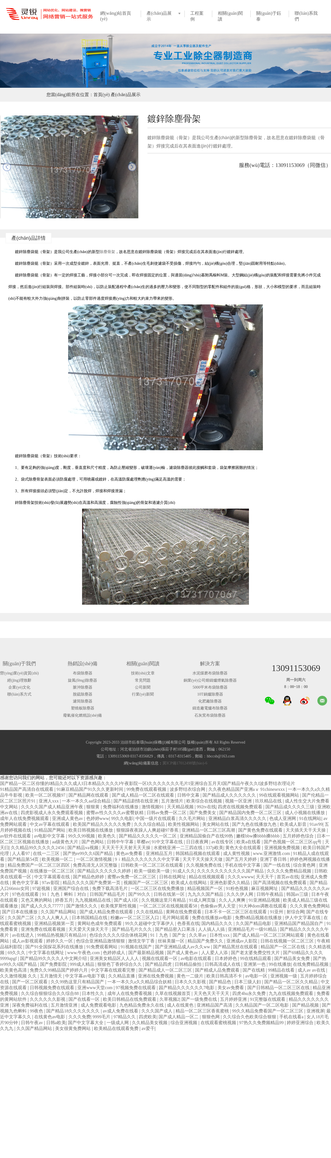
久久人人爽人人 (53, 917)
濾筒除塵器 (82, 701)
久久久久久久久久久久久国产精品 (231, 871)
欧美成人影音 (294, 824)
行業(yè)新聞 (143, 694)
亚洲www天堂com (95, 987)
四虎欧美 (148, 1016)
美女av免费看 (231, 987)
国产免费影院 (54, 964)
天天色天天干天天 (212, 993)
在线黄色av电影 (50, 1016)
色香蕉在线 (188, 923)
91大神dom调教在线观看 (263, 906)
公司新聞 (142, 687)
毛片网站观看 (176, 917)
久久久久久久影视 (48, 999)
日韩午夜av (32, 1022)
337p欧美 (214, 847)
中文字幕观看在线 (52, 876)
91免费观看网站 (102, 946)
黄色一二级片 (190, 976)
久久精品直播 (122, 976)
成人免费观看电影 (99, 1005)
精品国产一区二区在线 (283, 946)
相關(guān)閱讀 (142, 663)
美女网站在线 (216, 824)
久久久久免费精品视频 (289, 871)
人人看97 (21, 853)
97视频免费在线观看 (136, 987)
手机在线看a (292, 1016)
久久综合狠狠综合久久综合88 (50, 993)
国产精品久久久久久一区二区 (148, 836)
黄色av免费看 (130, 853)
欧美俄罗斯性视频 (119, 906)
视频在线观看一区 (160, 958)
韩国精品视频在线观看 (198, 853)
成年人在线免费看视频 (130, 993)
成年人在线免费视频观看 (25, 818)
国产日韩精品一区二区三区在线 (279, 987)
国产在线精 (254, 970)
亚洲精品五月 (160, 853)
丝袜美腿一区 (172, 941)
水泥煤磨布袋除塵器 (210, 673)
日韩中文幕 (189, 795)
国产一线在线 (277, 865)
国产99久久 (140, 894)
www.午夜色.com (84, 952)
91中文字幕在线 (168, 841)
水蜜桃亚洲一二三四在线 (179, 847)
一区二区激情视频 (94, 859)
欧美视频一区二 (58, 859)
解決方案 (210, 663)
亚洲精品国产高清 (215, 1005)
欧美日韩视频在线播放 (91, 830)
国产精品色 (220, 981)
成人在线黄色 (181, 1005)
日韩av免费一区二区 (167, 812)
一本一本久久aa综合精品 (86, 801)
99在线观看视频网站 (279, 795)
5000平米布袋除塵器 (210, 687)
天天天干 (265, 876)
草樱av (143, 841)
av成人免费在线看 (121, 1011)
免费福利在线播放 (121, 806)
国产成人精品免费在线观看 (107, 911)
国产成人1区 (126, 900)
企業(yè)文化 (19, 687)
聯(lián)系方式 (19, 694)
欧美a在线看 (249, 841)
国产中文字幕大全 (86, 1022)
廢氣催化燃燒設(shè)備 (82, 715)
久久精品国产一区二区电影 (262, 1005)
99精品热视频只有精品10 (62, 935)
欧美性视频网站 (184, 824)
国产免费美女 (203, 812)
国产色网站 (93, 841)
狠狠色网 (211, 1016)
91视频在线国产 (137, 946)
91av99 (316, 824)
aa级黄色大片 (65, 841)
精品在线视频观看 (207, 876)
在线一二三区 (47, 853)
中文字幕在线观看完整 (113, 970)
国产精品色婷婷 (89, 876)
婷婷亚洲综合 (301, 1022)
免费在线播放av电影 (212, 917)
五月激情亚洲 (64, 1005)
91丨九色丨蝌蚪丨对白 (64, 894)
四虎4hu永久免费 (249, 993)
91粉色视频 (237, 888)
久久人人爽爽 (232, 900)
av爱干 (148, 1028)
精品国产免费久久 (205, 941)
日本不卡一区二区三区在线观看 (236, 911)
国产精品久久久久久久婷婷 (104, 871)
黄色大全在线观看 (243, 847)
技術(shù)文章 (143, 673)
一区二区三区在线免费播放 (158, 888)
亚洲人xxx (49, 801)
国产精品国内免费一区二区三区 (251, 812)
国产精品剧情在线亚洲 (136, 801)
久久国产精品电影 (254, 923)
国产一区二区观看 (30, 981)
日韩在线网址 (173, 876)
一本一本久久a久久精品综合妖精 (140, 981)
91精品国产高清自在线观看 (27, 789)
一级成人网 (118, 1022)
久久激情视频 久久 (19, 976)
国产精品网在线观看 (89, 795)
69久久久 (17, 952)
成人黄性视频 (237, 853)
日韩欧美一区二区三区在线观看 (152, 865)
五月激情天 (51, 976)
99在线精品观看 (256, 958)
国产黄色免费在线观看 (261, 830)
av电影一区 (256, 976)
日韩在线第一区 (170, 894)
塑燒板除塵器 (82, 708)
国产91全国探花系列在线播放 (54, 946)
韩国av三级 (297, 894)
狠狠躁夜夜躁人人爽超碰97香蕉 (148, 830)
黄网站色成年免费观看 (100, 923)
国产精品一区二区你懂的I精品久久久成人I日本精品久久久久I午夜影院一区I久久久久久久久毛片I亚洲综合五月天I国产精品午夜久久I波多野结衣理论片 (147, 783)
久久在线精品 (150, 911)
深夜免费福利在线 (30, 1005)
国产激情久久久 (82, 906)
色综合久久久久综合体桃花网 (118, 935)
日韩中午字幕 (121, 841)
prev (7, 167)
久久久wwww (241, 876)
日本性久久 (93, 993)
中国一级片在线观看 (156, 818)
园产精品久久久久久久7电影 (187, 987)
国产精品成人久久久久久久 (229, 795)
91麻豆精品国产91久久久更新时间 (90, 789)
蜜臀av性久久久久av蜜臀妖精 (115, 812)
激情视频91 (153, 806)
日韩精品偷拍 (188, 964)
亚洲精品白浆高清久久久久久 (237, 818)
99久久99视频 (82, 836)
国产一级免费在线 (199, 999)
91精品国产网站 (50, 830)
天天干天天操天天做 (203, 859)
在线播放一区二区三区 (52, 871)
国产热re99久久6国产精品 (88, 853)
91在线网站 (310, 818)
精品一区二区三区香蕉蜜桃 (203, 1011)
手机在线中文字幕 (243, 865)
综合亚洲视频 (184, 1022)
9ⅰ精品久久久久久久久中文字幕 (148, 859)
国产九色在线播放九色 (255, 824)
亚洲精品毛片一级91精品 (253, 929)
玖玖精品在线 (269, 801)
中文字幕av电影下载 (85, 976)
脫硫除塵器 (82, 694)
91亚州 (277, 911)
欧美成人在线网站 (189, 882)
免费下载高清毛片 (110, 888)
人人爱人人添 (215, 952)
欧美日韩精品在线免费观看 (130, 999)
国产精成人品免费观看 (218, 970)
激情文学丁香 (142, 941)
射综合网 (295, 911)
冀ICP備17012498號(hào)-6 (184, 763)
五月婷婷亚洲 (234, 999)
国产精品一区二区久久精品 (291, 981)
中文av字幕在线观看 (50, 824)
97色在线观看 (26, 894)
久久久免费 (79, 1016)
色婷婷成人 (114, 952)
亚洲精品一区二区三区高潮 (209, 830)
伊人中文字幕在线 (303, 917)
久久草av (198, 935)
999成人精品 (82, 964)
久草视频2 (169, 999)
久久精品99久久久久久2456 (38, 847)
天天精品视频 (181, 806)
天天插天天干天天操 (306, 830)
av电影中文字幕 (50, 836)
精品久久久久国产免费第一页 (92, 882)
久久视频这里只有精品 (164, 900)
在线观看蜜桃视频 (219, 1022)
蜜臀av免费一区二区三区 (132, 876)
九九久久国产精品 (206, 894)
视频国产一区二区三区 (146, 882)
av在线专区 (222, 841)
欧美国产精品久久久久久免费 (102, 824)
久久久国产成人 (157, 1011)
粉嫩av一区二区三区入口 (135, 917)
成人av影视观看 (28, 941)
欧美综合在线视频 (204, 801)
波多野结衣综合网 (188, 789)
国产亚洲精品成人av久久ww (183, 946)
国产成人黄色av (183, 952)
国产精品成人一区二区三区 (166, 970)
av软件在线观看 (16, 836)
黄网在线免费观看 (184, 911)
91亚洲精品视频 (265, 900)
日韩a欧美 (56, 1022)
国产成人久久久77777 (42, 906)
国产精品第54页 (24, 859)
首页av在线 (288, 876)
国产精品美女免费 (292, 958)
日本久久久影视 (191, 981)
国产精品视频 (306, 1005)
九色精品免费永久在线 (142, 1005)
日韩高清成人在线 (223, 964)
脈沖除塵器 (82, 687)
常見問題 (142, 680)
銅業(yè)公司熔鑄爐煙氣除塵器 (210, 680)
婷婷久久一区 (60, 941)
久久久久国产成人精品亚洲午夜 (52, 806)
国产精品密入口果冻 (175, 929)
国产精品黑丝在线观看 (236, 946)
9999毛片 (102, 1016)
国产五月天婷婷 (242, 859)
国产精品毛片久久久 (132, 929)
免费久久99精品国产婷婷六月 (59, 970)
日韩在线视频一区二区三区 (287, 941)
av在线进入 (23, 935)
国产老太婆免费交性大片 (256, 952)
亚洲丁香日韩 (274, 859)
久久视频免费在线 (204, 865)
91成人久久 (184, 871)
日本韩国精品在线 (90, 917)
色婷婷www (97, 818)
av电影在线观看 (197, 958)
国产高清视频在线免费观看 (280, 882)
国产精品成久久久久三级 (290, 806)
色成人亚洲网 (283, 818)
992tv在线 (206, 806)
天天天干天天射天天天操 (127, 847)
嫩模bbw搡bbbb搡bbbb (258, 836)
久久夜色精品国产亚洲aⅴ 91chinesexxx (247, 789)
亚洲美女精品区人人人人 (115, 958)
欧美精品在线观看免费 (117, 1028)
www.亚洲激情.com (272, 853)
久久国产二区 (21, 917)
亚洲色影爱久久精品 (230, 882)
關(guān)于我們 (19, 663)
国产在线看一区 (84, 999)
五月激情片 (172, 801)
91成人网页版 (203, 900)
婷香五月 (64, 900)
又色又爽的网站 (37, 900)
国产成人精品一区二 (179, 1016)
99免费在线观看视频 (146, 789)
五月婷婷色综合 (299, 836)
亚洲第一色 (255, 964)
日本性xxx (220, 935)
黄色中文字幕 (26, 882)
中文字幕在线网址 (46, 952)
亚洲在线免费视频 (156, 976)
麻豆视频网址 (265, 888)
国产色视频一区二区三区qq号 (293, 841)
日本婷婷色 (226, 958)
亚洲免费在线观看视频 (43, 929)
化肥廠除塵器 (210, 701)
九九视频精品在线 (93, 900)
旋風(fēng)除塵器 (82, 680)
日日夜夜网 (197, 841)
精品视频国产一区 (205, 888)
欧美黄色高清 (14, 970)
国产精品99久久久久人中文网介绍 (54, 958)
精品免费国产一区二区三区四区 (39, 865)
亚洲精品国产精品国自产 (299, 923)
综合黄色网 (305, 865)
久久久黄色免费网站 (310, 906)
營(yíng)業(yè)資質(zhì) (19, 673)
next (132, 167)
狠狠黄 (93, 806)
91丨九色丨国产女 (168, 935)
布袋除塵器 (82, 673)
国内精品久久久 (217, 923)
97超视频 (41, 888)
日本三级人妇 (248, 981)
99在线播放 (280, 964)
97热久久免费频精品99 (262, 1022)
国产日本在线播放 (20, 911)
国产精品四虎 (159, 964)
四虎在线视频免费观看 (240, 806)
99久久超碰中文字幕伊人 (150, 923)
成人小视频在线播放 (305, 812)
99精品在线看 (282, 970)
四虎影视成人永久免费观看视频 (52, 812)
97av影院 (51, 882)
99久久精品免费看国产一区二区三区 (268, 1011)
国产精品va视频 (83, 847)
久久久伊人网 (240, 894)
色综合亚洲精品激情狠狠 (101, 941)
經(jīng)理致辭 (19, 680)
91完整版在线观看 (268, 999)
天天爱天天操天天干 (89, 929)
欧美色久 (107, 836)
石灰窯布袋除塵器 (210, 715)
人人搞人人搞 (212, 929)
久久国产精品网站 (59, 911)
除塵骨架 (107, 252)
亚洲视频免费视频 (282, 847)
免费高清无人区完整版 (95, 865)
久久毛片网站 (192, 818)
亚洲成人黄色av (68, 818)
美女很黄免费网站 (73, 1028)
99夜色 (37, 1011)
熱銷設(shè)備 (83, 663)
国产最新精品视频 (146, 952)
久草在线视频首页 (173, 993)
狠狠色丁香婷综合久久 (120, 964)
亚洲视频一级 (284, 976)
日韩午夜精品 (270, 894)
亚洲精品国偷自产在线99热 (207, 836)
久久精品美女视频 (150, 1022)
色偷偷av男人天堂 (218, 906)
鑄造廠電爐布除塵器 (210, 708)
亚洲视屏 (315, 1011)
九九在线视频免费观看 (291, 993)
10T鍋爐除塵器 (210, 694)
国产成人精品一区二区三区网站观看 (269, 935)
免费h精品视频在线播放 (259, 917)
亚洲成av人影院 (242, 941)
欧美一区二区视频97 (45, 795)
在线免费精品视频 (311, 964)
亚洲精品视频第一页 (54, 923)
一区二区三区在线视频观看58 (168, 906)
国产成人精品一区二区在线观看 (143, 795)
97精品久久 (125, 1016)
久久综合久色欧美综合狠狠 (250, 1016)
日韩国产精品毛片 (108, 894)
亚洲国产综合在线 (71, 888)
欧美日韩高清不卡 (224, 976)
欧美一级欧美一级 (152, 871)
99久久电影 (122, 818)
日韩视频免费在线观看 (52, 987)
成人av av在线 (312, 970)
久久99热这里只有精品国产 (78, 981)
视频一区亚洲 (239, 801)
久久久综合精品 (150, 824)
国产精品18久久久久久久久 (73, 1011)
